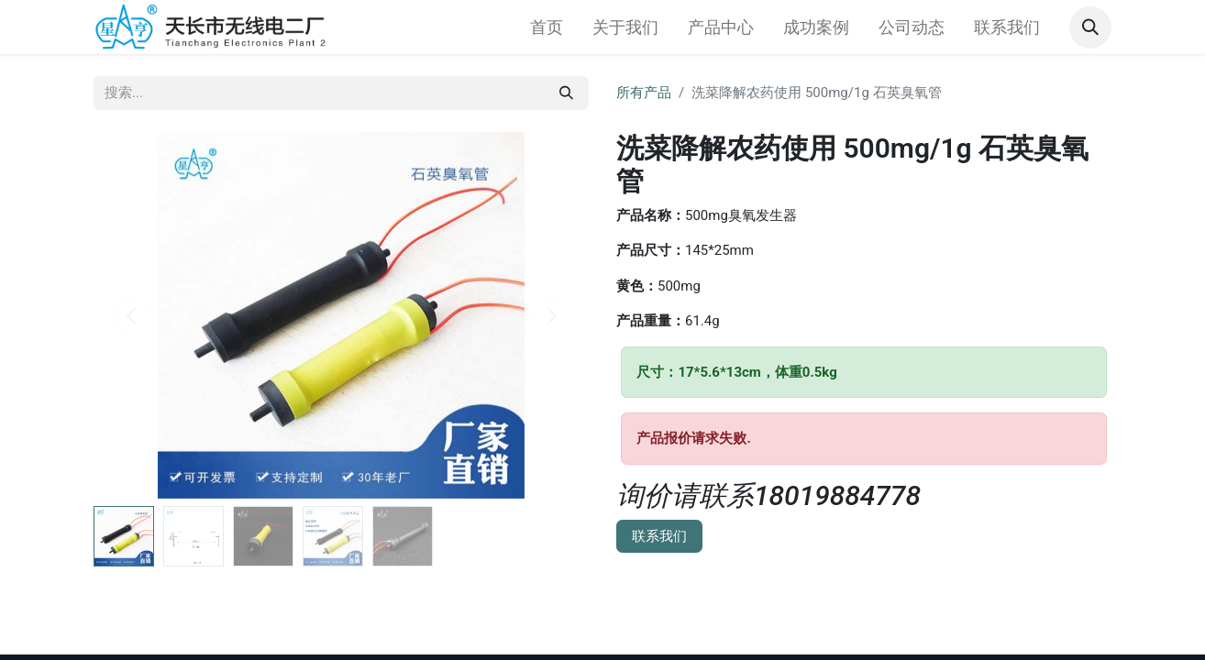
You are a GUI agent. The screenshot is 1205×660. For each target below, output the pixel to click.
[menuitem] (546, 27)
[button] (1090, 27)
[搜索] (566, 93)
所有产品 (643, 92)
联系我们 (659, 536)
